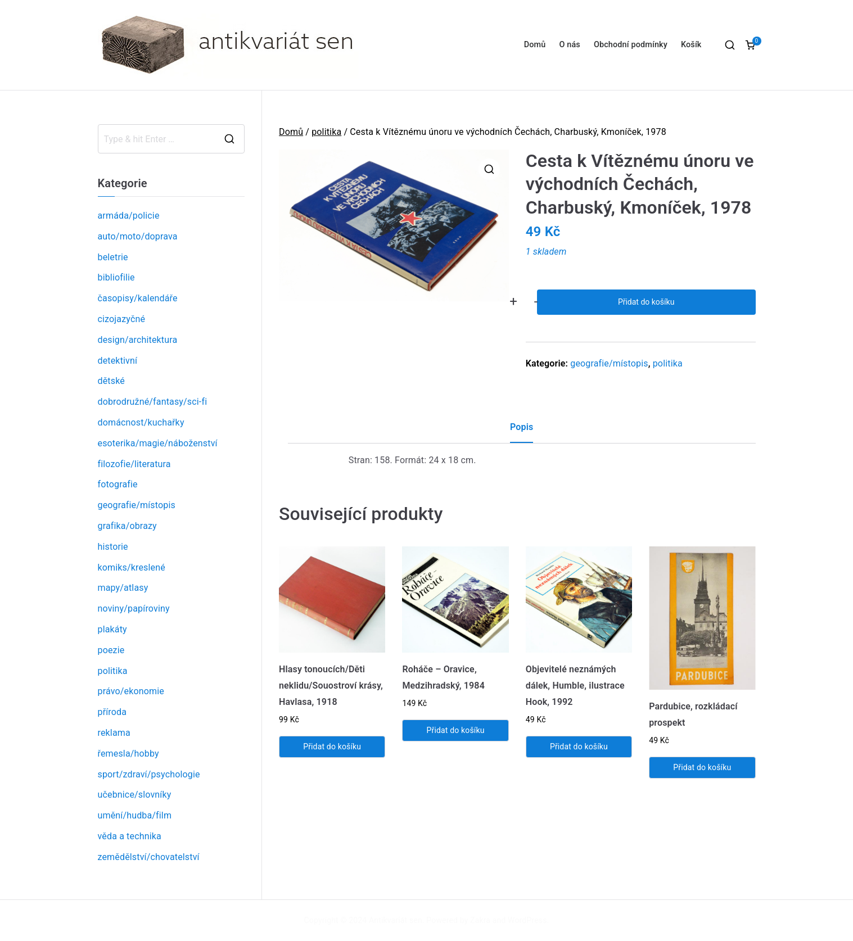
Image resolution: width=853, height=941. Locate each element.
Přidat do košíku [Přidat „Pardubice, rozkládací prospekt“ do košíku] (702, 767)
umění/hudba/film (135, 815)
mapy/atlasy (123, 587)
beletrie (113, 257)
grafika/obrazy (127, 526)
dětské (111, 381)
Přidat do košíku (646, 301)
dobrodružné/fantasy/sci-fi (152, 401)
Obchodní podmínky (630, 44)
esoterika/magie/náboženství (158, 443)
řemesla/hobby (128, 753)
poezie (111, 650)
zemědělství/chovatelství (149, 857)
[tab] (521, 431)
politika (326, 131)
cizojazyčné (122, 319)
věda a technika (129, 836)
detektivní (118, 360)
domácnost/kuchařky (141, 422)
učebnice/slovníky (134, 794)
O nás (569, 44)
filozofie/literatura (134, 464)
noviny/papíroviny (134, 608)
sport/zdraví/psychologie (149, 774)
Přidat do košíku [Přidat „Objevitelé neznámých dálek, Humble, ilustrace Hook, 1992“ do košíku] (579, 746)
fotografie (118, 484)
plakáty (112, 629)
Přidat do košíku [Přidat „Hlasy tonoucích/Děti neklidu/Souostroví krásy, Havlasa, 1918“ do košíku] (332, 746)
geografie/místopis (609, 363)
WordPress (527, 920)
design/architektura (138, 339)
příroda (112, 712)
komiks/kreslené (131, 567)
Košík (691, 44)
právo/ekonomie (131, 691)
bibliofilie (116, 277)
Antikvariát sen (395, 920)
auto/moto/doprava (138, 236)
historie (113, 546)
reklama (114, 732)
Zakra (480, 920)
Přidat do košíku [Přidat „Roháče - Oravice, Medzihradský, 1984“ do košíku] (456, 730)
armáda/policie (129, 215)
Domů (535, 44)
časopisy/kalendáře (138, 298)
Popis (521, 427)
